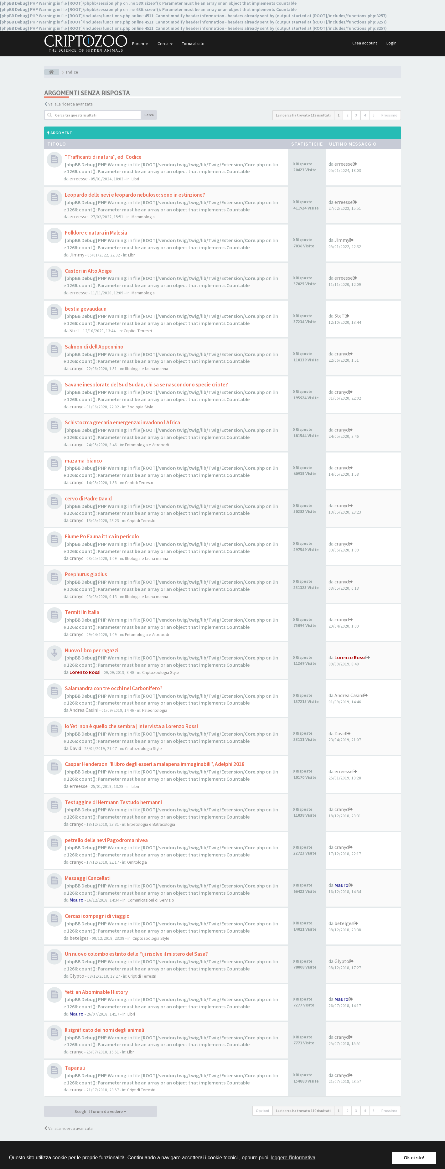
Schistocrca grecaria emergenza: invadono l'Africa (122, 422)
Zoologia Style (140, 407)
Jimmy (77, 254)
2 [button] (347, 115)
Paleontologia (154, 710)
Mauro (77, 900)
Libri (135, 179)
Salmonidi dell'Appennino (94, 346)
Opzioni (262, 1110)
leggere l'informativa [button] (293, 1157)
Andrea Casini (84, 710)
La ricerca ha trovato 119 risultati (303, 115)
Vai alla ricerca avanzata (70, 104)
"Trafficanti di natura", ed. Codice (103, 156)
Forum (140, 43)
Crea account (364, 43)
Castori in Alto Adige (88, 270)
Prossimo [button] (389, 115)
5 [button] (374, 115)
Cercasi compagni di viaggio (97, 916)
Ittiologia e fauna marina (146, 368)
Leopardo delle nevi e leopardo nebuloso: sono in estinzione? (135, 194)
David (75, 748)
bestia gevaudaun (85, 308)
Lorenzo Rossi (85, 672)
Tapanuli (75, 1067)
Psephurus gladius (86, 574)
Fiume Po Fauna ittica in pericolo (102, 536)
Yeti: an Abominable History (96, 992)
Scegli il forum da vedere (100, 1111)
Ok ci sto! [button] (414, 1157)
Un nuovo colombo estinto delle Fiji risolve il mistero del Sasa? (136, 953)
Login (391, 43)
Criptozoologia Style (160, 672)
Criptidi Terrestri (138, 331)
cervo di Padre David (88, 498)
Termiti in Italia (82, 612)
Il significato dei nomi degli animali (104, 1030)
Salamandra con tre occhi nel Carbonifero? (114, 688)
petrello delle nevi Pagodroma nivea (106, 840)
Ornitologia (137, 862)
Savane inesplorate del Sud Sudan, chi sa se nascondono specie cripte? (146, 384)
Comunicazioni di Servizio (150, 900)
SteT (75, 330)
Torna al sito (193, 43)
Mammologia (143, 217)
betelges (79, 938)
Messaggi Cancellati (88, 878)
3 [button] (356, 115)
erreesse (79, 178)
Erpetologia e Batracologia (151, 824)
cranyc (76, 368)
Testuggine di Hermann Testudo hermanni (113, 802)
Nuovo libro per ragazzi (91, 650)
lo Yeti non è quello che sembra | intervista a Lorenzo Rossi (131, 726)
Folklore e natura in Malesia (96, 232)
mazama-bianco (83, 460)
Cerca (165, 43)
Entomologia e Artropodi (147, 444)
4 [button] (365, 115)
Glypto (77, 976)
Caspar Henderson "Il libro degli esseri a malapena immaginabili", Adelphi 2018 (155, 764)
